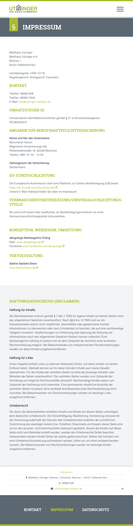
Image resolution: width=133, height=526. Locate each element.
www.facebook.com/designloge (42, 246)
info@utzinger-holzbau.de (35, 101)
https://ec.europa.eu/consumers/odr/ (32, 187)
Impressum (66, 472)
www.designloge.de (28, 242)
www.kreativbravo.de (22, 267)
